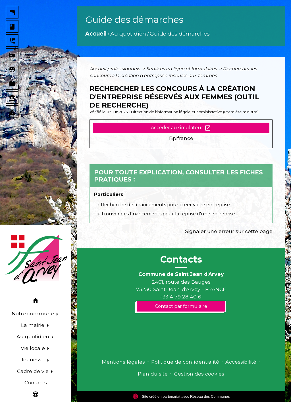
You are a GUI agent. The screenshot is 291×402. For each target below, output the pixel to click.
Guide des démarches (180, 33)
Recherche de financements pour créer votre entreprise (165, 204)
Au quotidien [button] (33, 336)
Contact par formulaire (181, 306)
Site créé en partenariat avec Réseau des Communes (181, 396)
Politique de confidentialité (185, 362)
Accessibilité (240, 362)
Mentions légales (123, 362)
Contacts (181, 259)
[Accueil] (35, 259)
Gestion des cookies (199, 374)
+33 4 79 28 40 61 (181, 297)
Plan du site (153, 374)
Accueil (96, 33)
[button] (35, 301)
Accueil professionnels (115, 68)
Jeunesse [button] (33, 359)
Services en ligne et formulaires (182, 68)
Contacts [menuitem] (35, 382)
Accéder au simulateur (181, 128)
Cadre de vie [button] (33, 371)
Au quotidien (128, 33)
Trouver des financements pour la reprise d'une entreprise (168, 214)
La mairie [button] (33, 325)
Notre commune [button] (33, 313)
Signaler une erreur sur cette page (229, 231)
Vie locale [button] (33, 348)
